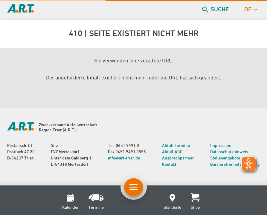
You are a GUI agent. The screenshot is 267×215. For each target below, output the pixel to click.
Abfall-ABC (172, 151)
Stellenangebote (225, 157)
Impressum (220, 145)
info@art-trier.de (124, 157)
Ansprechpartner (178, 157)
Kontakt (169, 164)
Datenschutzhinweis (229, 151)
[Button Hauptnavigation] (133, 187)
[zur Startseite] (20, 10)
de (250, 9)
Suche (216, 9)
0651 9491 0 (127, 145)
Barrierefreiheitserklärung (235, 164)
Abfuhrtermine (176, 145)
